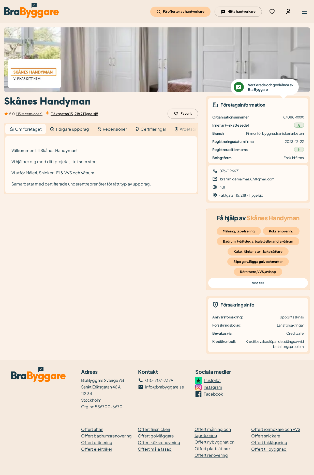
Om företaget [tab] (25, 129)
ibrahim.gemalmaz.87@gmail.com (247, 179)
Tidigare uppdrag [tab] (69, 129)
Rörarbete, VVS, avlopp (258, 272)
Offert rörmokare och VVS (275, 429)
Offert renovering (211, 455)
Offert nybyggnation (214, 442)
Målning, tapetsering (239, 231)
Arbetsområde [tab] (191, 129)
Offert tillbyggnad (269, 449)
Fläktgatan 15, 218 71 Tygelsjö (74, 113)
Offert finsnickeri (154, 429)
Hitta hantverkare (238, 11)
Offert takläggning (269, 442)
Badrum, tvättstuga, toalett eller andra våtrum (258, 241)
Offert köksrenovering (159, 442)
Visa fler (258, 283)
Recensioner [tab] (112, 129)
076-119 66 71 (229, 170)
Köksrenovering (281, 231)
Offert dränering (96, 442)
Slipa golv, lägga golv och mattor (257, 262)
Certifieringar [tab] (150, 129)
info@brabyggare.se (164, 386)
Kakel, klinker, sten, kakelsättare (258, 251)
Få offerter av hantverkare (180, 11)
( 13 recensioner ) (29, 113)
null (222, 187)
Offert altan (92, 429)
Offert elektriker (96, 449)
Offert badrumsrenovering (106, 435)
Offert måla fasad (155, 449)
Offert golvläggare (156, 435)
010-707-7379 (159, 380)
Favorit (183, 113)
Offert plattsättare (212, 448)
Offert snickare (265, 435)
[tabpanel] (101, 164)
